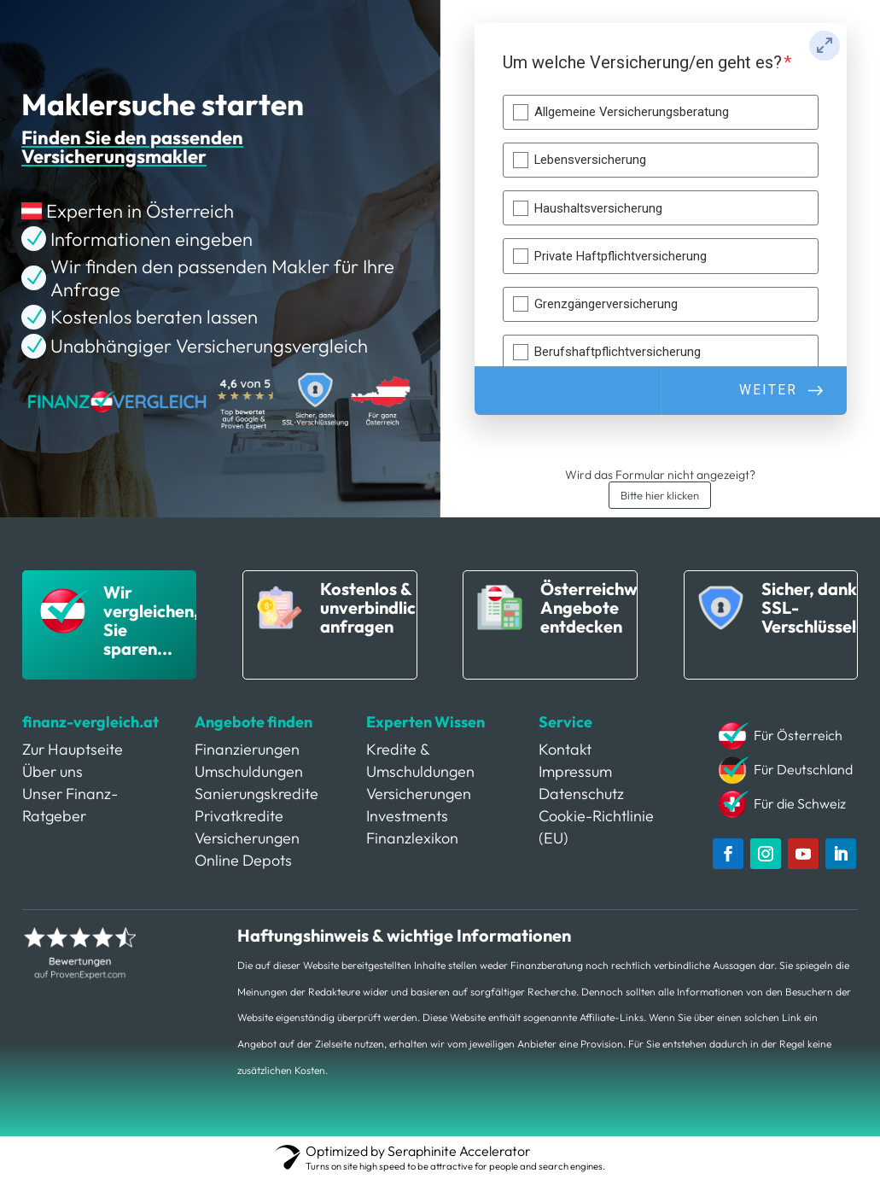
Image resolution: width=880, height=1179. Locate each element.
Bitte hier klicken (660, 495)
